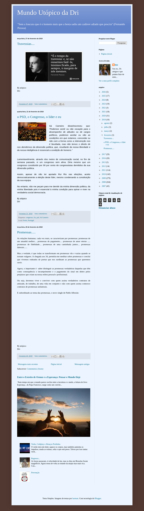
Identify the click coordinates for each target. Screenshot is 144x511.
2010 (104, 174)
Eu (35, 217)
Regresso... (35, 458)
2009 (104, 178)
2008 (104, 182)
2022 (104, 108)
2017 (104, 154)
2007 (104, 186)
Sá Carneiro (44, 217)
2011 (104, 170)
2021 (104, 112)
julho (106, 127)
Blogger (98, 498)
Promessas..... (26, 232)
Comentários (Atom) (35, 369)
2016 (104, 158)
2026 (104, 92)
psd (38, 217)
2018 (104, 120)
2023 (104, 104)
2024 (104, 100)
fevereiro (108, 135)
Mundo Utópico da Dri (48, 12)
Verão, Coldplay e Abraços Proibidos (45, 444)
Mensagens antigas (82, 364)
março (106, 131)
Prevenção (35, 473)
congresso (29, 217)
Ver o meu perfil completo (109, 81)
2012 (104, 166)
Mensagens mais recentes (28, 364)
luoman (75, 498)
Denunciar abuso (107, 208)
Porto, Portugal (28, 220)
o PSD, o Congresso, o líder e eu (39, 117)
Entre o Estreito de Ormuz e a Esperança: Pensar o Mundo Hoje (48, 377)
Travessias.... (26, 44)
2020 (104, 116)
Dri (116, 65)
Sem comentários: (41, 104)
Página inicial (56, 364)
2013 (104, 162)
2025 (104, 96)
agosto (107, 123)
